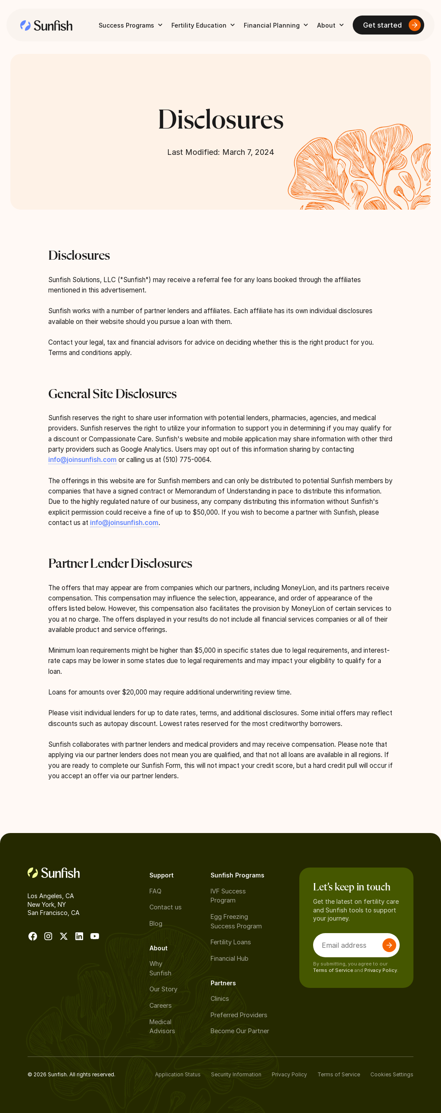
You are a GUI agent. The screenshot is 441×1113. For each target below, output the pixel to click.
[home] (46, 25)
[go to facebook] (33, 936)
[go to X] (64, 936)
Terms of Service (333, 970)
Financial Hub (229, 958)
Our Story (163, 989)
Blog (155, 923)
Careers (160, 1005)
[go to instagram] (48, 936)
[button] (132, 25)
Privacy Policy (289, 1074)
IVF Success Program (228, 895)
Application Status (178, 1074)
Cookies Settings (391, 1074)
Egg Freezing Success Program (236, 921)
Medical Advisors (162, 1026)
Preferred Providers (239, 1015)
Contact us (165, 907)
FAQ (155, 891)
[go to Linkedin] (79, 936)
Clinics (220, 998)
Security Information (236, 1074)
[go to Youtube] (95, 936)
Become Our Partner (240, 1030)
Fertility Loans (231, 942)
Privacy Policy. (381, 970)
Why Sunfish (160, 968)
